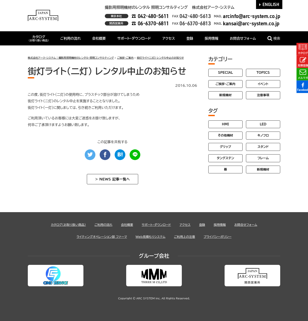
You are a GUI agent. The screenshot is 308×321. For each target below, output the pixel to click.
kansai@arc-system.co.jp (251, 23)
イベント (263, 84)
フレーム (263, 158)
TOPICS (263, 72)
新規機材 (225, 95)
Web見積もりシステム (150, 236)
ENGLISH (269, 4)
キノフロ (263, 135)
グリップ (225, 146)
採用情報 (211, 38)
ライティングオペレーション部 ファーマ (96, 236)
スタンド (263, 146)
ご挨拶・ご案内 (225, 84)
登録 (189, 38)
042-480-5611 (153, 16)
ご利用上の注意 (188, 236)
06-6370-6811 (153, 23)
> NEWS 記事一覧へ (112, 179)
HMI (225, 124)
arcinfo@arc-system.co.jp (251, 16)
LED (263, 124)
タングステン (225, 158)
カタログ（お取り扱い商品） (61, 224)
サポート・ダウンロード (134, 38)
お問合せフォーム (243, 38)
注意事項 (263, 95)
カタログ (38, 38)
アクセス (168, 38)
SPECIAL (225, 72)
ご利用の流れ (70, 38)
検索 (273, 38)
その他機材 (225, 135)
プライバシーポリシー (224, 236)
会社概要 (99, 38)
